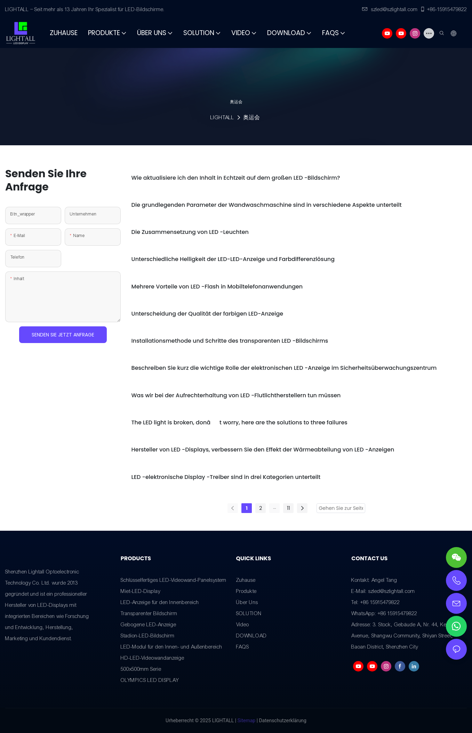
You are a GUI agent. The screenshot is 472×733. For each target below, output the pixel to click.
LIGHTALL (222, 117)
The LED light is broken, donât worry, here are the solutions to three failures (239, 422)
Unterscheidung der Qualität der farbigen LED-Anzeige (207, 314)
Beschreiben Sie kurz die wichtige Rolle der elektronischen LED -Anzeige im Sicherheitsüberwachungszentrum (284, 368)
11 (288, 508)
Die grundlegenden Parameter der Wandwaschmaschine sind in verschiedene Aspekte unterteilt (266, 205)
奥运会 (251, 117)
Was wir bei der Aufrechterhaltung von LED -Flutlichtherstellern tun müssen (236, 395)
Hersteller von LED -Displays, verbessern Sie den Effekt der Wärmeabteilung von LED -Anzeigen (262, 450)
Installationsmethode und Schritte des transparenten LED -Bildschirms (229, 341)
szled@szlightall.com (390, 9)
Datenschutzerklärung (282, 720)
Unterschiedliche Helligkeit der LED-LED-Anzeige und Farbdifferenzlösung (233, 259)
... (274, 507)
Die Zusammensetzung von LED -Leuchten (190, 232)
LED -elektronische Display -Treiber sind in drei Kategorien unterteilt (226, 477)
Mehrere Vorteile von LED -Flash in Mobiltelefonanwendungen (217, 287)
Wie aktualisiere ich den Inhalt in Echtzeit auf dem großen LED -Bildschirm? (235, 178)
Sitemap (246, 720)
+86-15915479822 (443, 9)
